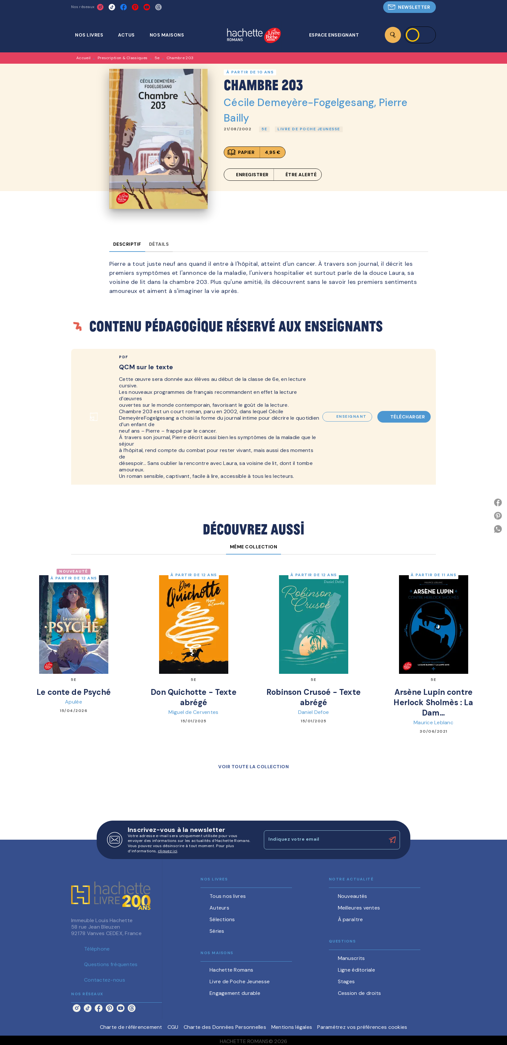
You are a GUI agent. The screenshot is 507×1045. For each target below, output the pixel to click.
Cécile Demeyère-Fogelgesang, (301, 102)
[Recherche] (393, 35)
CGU (172, 1027)
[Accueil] (254, 36)
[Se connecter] (420, 35)
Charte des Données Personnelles (225, 1027)
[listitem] (100, 7)
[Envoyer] (392, 840)
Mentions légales (291, 1027)
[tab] (92, 35)
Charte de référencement (131, 1027)
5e (157, 57)
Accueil (83, 57)
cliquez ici (167, 851)
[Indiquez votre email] (324, 839)
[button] (409, 7)
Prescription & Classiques (123, 57)
